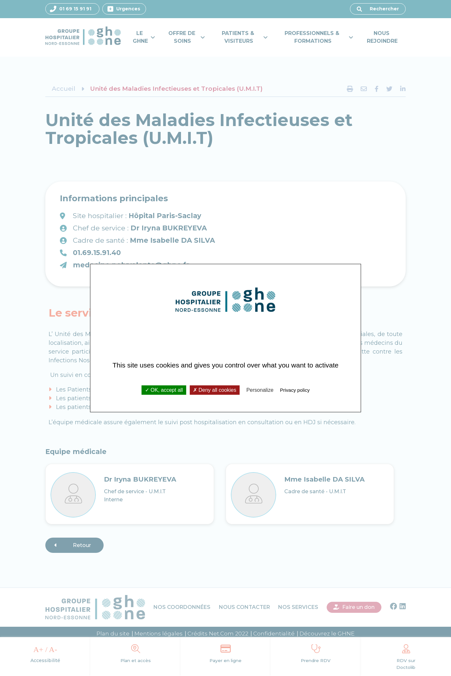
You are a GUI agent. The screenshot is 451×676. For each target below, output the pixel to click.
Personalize (260, 390)
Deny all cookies (214, 390)
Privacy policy (295, 390)
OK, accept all (164, 390)
